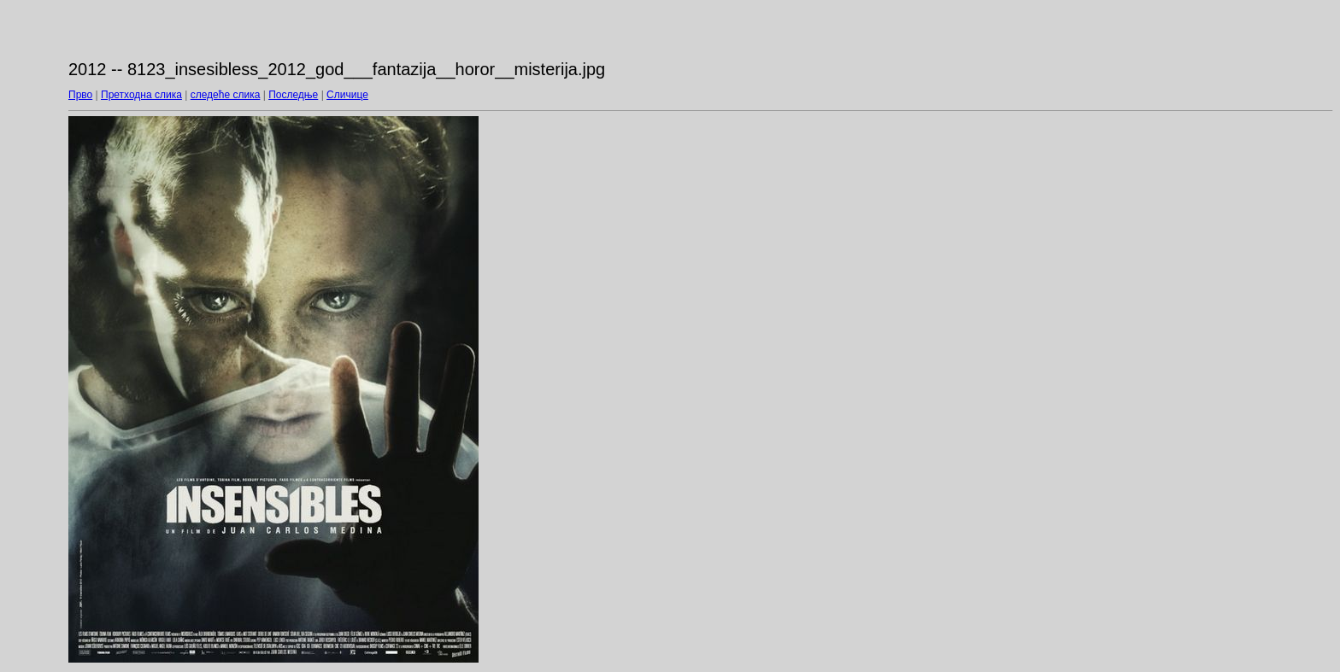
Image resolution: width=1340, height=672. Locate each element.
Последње (293, 95)
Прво (80, 95)
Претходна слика (141, 95)
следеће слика (226, 95)
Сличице (347, 95)
